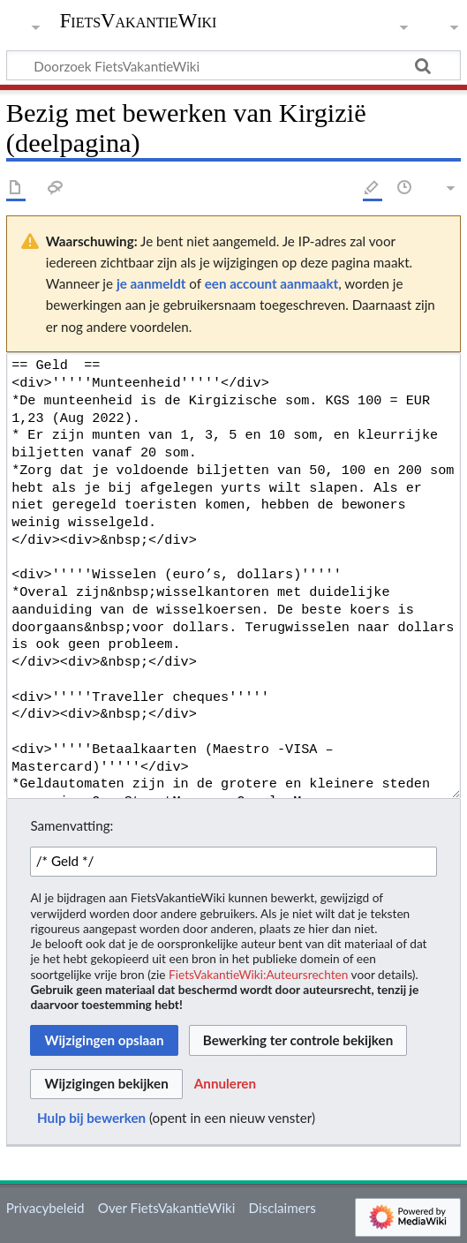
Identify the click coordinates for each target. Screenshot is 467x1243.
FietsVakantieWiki (138, 22)
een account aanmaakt (272, 283)
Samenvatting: (71, 825)
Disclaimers (282, 1208)
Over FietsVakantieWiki (167, 1208)
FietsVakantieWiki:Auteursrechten (258, 974)
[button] (225, 1084)
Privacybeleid (45, 1208)
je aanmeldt (151, 283)
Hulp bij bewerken (91, 1118)
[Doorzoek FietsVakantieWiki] (233, 65)
